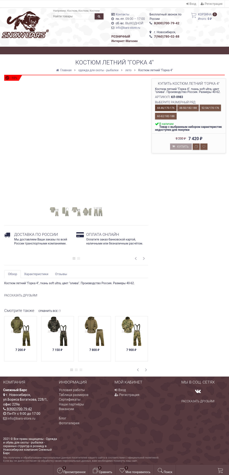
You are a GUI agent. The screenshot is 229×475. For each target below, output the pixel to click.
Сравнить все (49, 311)
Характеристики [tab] (36, 274)
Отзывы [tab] (61, 274)
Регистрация (211, 3)
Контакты (122, 14)
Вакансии (66, 409)
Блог (62, 418)
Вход (191, 3)
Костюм (72, 10)
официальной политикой (142, 457)
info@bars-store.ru (128, 27)
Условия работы (72, 390)
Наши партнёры (71, 404)
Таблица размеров (74, 395)
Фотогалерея (69, 423)
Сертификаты (69, 399)
